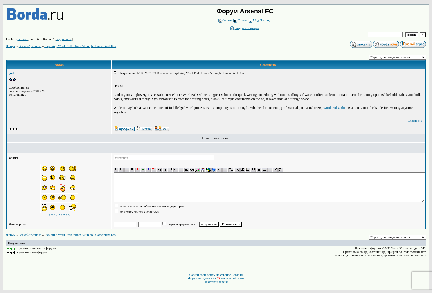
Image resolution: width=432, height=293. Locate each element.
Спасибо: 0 (415, 120)
